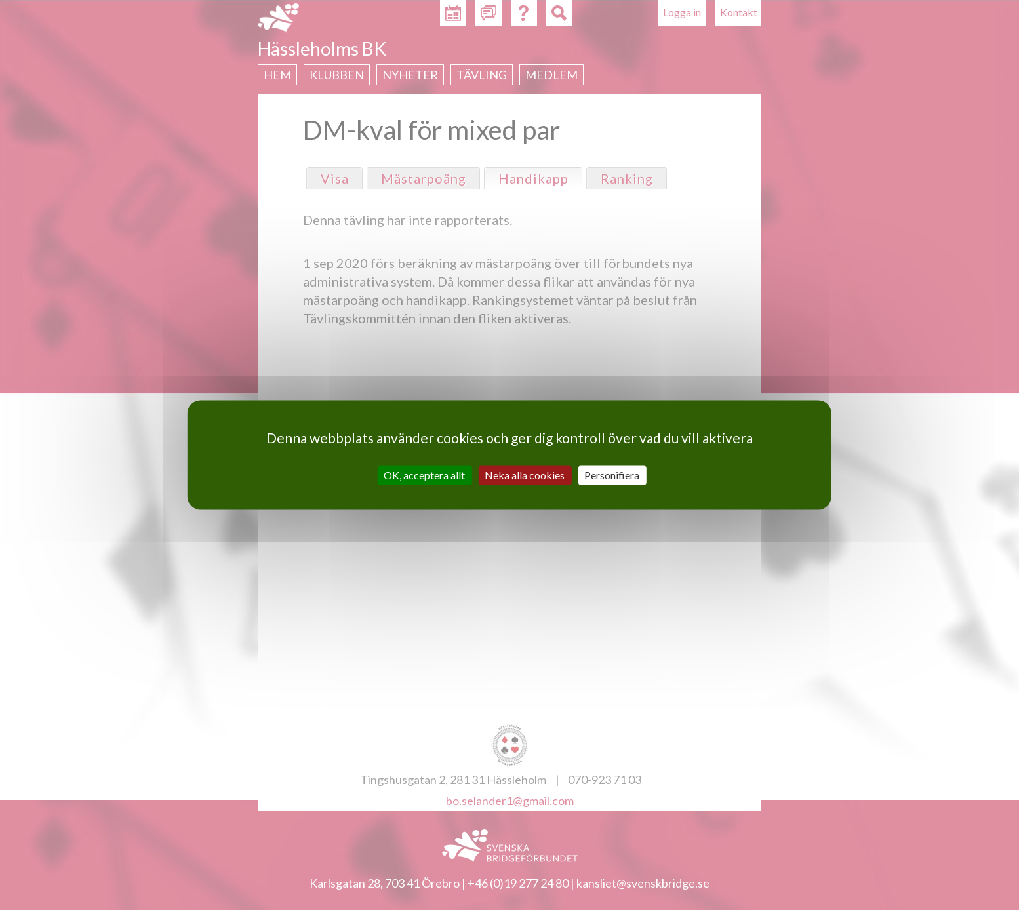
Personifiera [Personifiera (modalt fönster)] (611, 475)
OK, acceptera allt (424, 475)
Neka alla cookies (525, 475)
